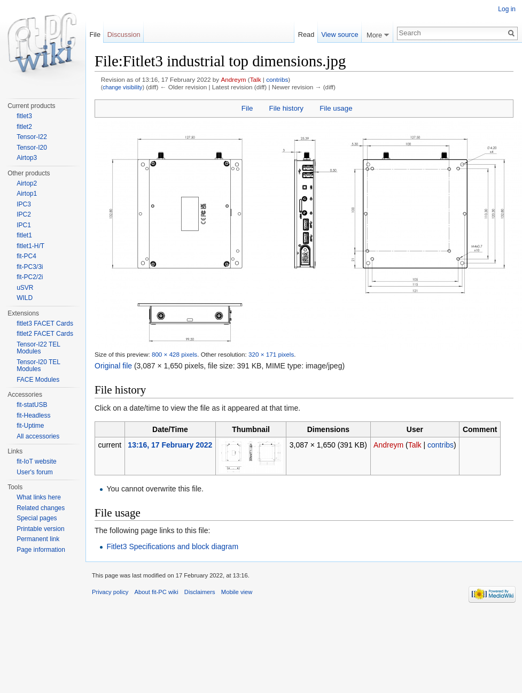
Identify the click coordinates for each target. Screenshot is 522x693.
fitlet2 (24, 126)
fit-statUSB (32, 405)
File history (286, 108)
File (247, 108)
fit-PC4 (26, 256)
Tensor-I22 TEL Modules (38, 348)
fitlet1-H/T (30, 246)
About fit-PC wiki (156, 592)
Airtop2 (27, 183)
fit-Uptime (30, 425)
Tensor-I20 (32, 147)
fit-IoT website (36, 461)
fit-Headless (33, 415)
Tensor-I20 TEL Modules (38, 365)
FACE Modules (38, 379)
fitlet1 (24, 235)
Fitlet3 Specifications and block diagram (172, 546)
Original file (113, 365)
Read (306, 34)
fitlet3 (24, 116)
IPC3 (24, 204)
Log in (507, 9)
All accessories (38, 436)
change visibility (122, 87)
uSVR (25, 287)
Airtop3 (27, 157)
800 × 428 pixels (174, 354)
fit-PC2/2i (30, 277)
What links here (39, 497)
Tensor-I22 (32, 137)
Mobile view (236, 592)
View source (339, 34)
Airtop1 (27, 193)
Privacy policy (110, 592)
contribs (277, 79)
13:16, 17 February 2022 (170, 445)
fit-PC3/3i (30, 267)
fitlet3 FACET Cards (45, 323)
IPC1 (24, 225)
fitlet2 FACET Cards (45, 333)
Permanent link (38, 539)
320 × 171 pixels (271, 354)
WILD (25, 298)
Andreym (233, 79)
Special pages (37, 518)
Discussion (124, 34)
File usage (336, 108)
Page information (41, 549)
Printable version (40, 529)
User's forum (35, 472)
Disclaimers (199, 592)
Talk (255, 79)
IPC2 (24, 214)
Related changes (41, 508)
